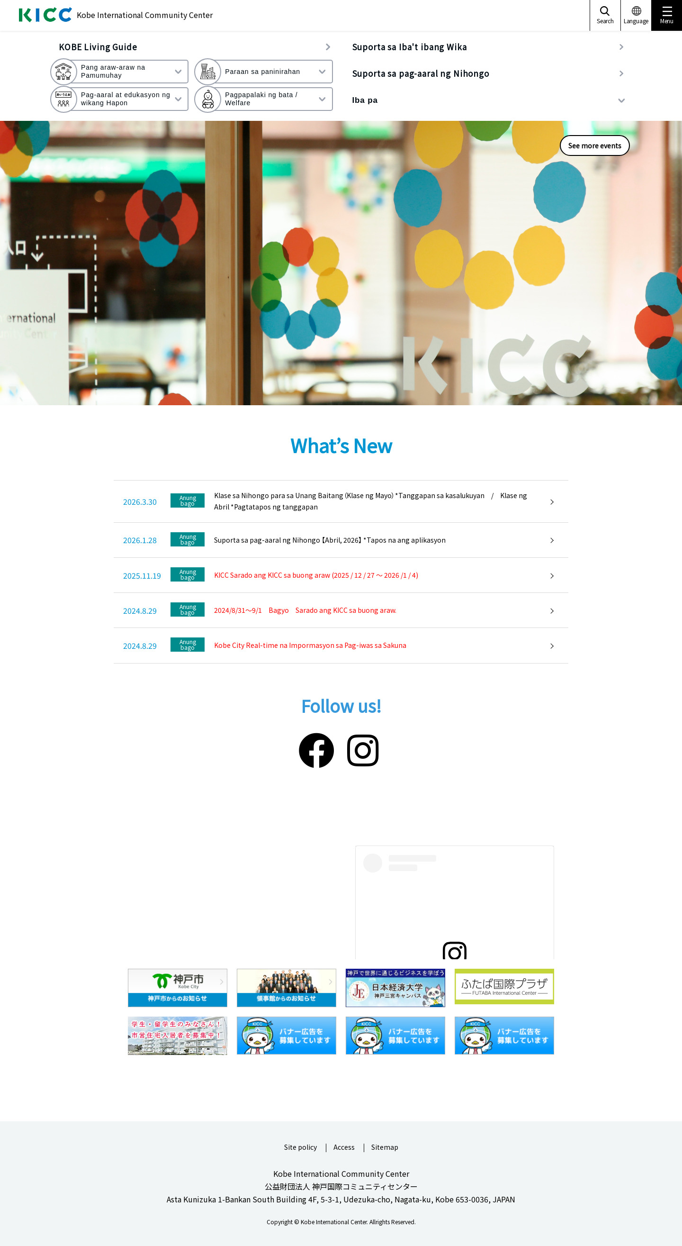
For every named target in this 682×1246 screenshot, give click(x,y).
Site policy (300, 1148)
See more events (594, 145)
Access (344, 1148)
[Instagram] (363, 748)
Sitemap (384, 1148)
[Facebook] (316, 748)
